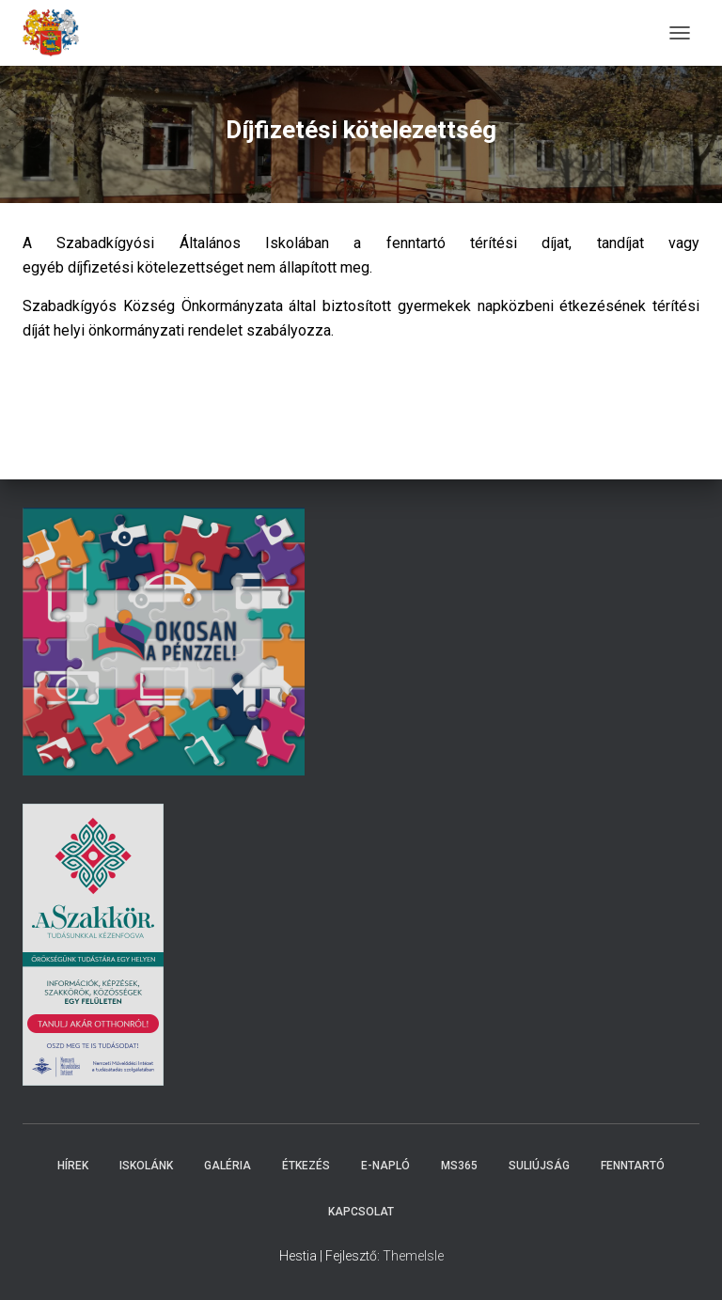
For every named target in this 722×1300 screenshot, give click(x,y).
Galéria (227, 1165)
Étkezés (306, 1165)
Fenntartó (633, 1165)
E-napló (385, 1165)
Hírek (72, 1165)
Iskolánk (146, 1165)
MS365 (459, 1165)
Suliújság (539, 1165)
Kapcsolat (361, 1211)
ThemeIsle (413, 1255)
